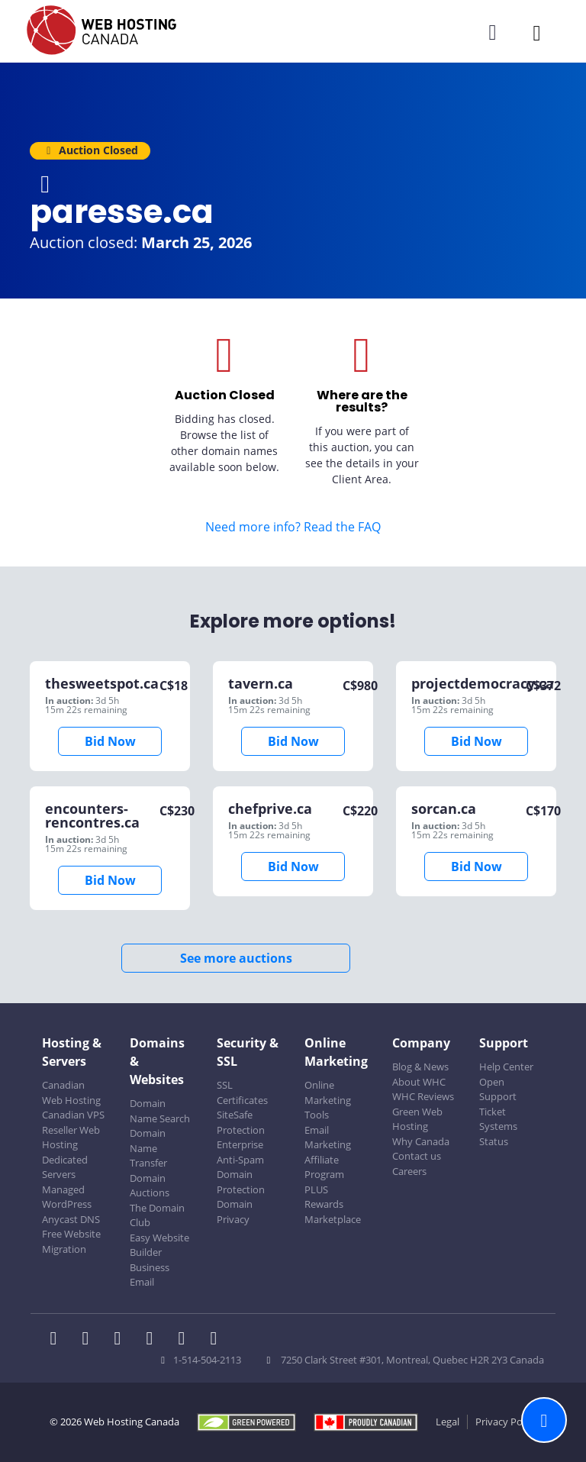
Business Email (149, 1274)
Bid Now (110, 741)
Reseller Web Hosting (71, 1137)
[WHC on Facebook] (58, 1339)
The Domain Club (157, 1215)
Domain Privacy (235, 1211)
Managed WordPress (67, 1197)
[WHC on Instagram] (154, 1339)
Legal (447, 1421)
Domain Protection (241, 1181)
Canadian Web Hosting (71, 1092)
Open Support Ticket (498, 1096)
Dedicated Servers (65, 1167)
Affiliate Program (324, 1167)
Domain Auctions (149, 1185)
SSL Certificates (242, 1092)
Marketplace (332, 1219)
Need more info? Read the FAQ (293, 526)
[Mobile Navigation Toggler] (537, 32)
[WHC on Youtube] (186, 1339)
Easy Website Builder (159, 1245)
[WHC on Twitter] (90, 1339)
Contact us (416, 1156)
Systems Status (498, 1133)
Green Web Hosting (417, 1119)
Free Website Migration (71, 1241)
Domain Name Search (160, 1110)
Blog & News (420, 1066)
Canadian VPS (73, 1115)
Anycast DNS (71, 1219)
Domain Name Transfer (148, 1148)
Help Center (506, 1066)
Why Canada (420, 1141)
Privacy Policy (506, 1421)
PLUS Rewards (323, 1197)
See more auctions (236, 958)
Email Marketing (327, 1137)
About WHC (419, 1082)
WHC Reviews (423, 1096)
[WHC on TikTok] (216, 1339)
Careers (409, 1171)
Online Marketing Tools (327, 1100)
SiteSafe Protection (241, 1122)
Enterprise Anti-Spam (240, 1152)
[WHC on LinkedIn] (122, 1339)
